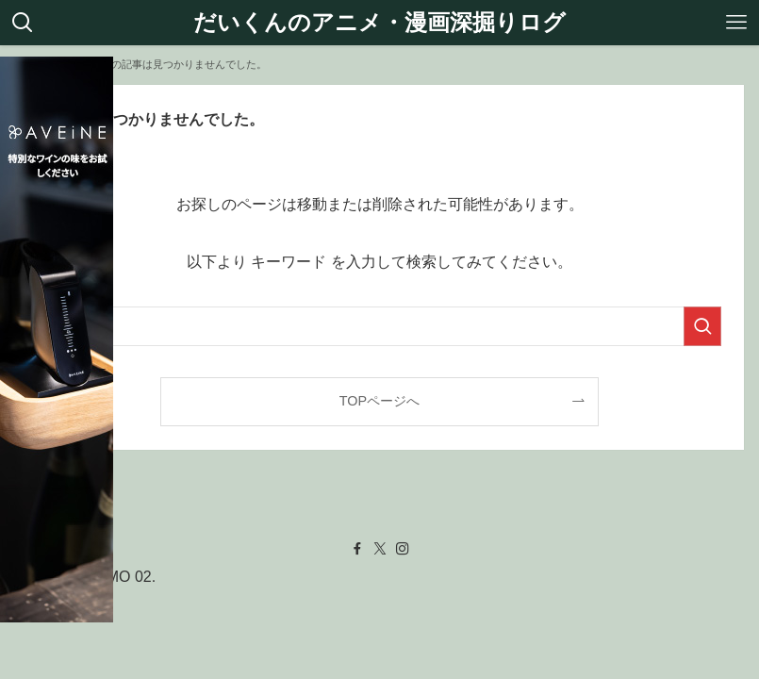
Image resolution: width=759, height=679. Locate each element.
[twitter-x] (379, 548)
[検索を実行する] (702, 326)
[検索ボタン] (22, 22)
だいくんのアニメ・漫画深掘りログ (379, 22)
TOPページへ (379, 400)
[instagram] (402, 548)
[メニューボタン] (736, 22)
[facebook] (357, 548)
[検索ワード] (379, 326)
